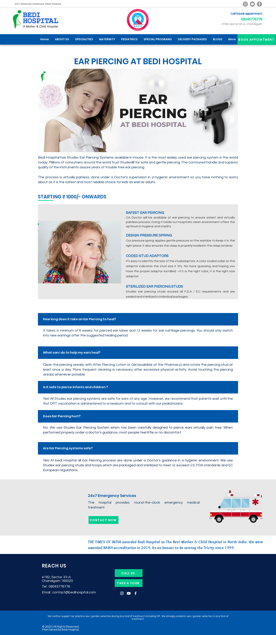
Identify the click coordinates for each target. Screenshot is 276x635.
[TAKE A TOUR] (128, 583)
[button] (84, 39)
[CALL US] (128, 573)
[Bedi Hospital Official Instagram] (245, 4)
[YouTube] (252, 4)
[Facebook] (259, 4)
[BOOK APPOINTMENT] (256, 39)
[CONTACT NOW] (103, 520)
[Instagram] (122, 593)
